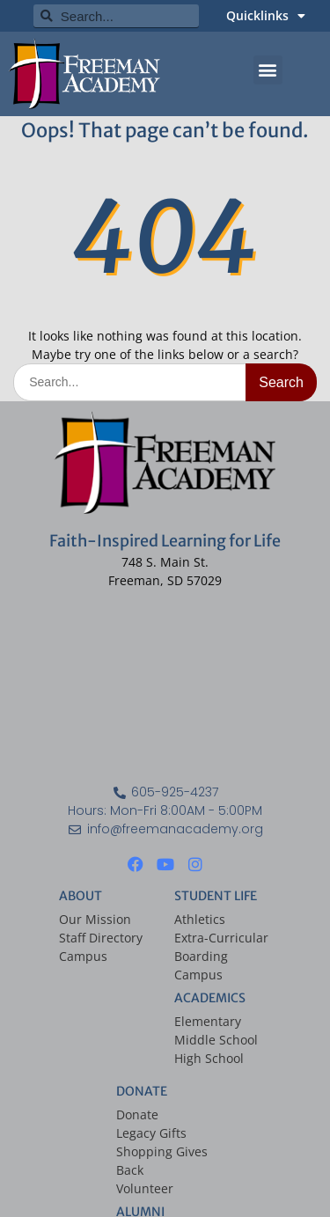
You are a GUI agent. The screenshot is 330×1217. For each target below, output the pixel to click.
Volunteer (144, 1188)
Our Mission (95, 919)
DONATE (141, 1091)
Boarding (201, 956)
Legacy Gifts (151, 1133)
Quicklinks (265, 16)
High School (209, 1058)
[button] (267, 69)
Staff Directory (101, 937)
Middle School (216, 1039)
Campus (83, 956)
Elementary (207, 1021)
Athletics (199, 919)
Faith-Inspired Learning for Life (165, 541)
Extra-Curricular (221, 937)
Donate (137, 1114)
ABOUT (80, 896)
